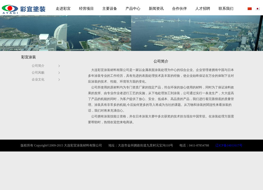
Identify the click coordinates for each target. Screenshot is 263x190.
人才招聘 (202, 9)
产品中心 (133, 9)
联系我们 (226, 9)
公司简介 (38, 66)
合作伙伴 (179, 9)
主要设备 (109, 9)
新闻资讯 (156, 9)
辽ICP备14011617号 (228, 145)
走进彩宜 (63, 9)
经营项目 (86, 9)
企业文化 (38, 79)
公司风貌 (38, 72)
